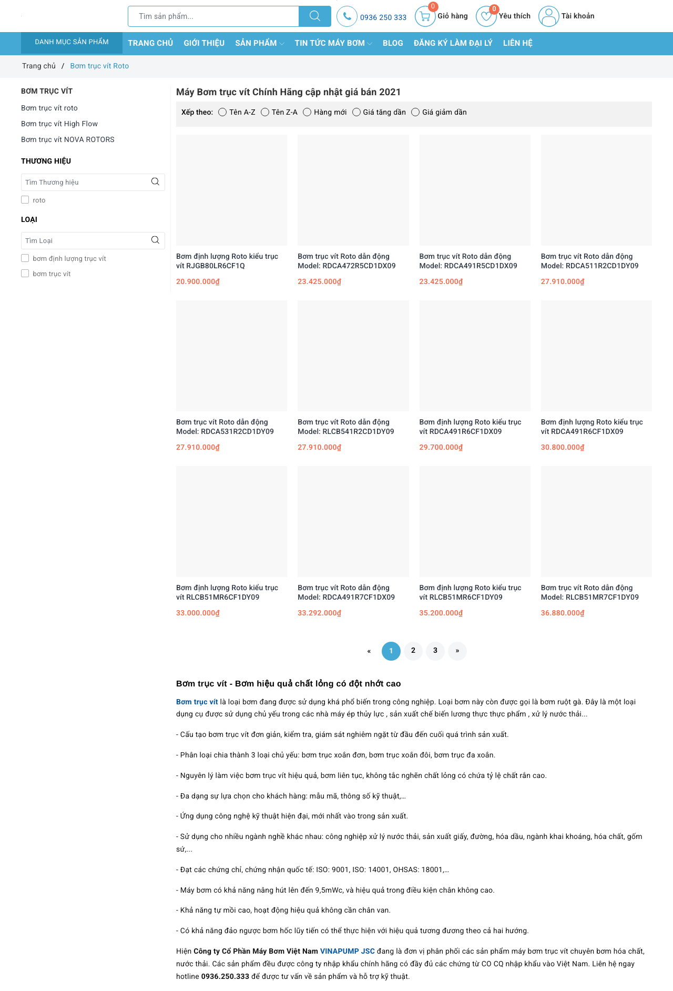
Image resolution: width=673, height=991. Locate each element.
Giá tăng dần (379, 112)
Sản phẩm (259, 43)
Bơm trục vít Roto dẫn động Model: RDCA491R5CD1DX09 (469, 261)
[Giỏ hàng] (441, 16)
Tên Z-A (279, 112)
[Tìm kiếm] (315, 16)
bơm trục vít (50, 274)
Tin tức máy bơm (334, 43)
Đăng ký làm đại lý (453, 43)
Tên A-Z (236, 112)
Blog (393, 43)
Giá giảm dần (439, 112)
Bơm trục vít (197, 702)
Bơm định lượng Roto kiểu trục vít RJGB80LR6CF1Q (227, 261)
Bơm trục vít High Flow (59, 124)
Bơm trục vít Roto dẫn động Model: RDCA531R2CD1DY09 (225, 427)
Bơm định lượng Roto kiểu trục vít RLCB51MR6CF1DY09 (227, 593)
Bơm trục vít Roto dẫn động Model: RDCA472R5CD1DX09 (347, 261)
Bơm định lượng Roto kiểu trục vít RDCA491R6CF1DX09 (471, 427)
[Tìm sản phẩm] (213, 16)
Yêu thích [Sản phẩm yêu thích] (503, 16)
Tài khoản (566, 16)
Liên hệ (518, 43)
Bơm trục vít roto (49, 108)
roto (38, 201)
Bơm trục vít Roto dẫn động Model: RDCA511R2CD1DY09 (590, 261)
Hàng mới (324, 112)
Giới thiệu (204, 43)
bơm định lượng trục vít (68, 259)
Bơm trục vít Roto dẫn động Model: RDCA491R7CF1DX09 (346, 593)
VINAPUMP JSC (347, 951)
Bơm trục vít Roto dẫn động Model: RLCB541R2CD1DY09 (346, 427)
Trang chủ (150, 43)
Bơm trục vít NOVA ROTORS (68, 140)
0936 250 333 (383, 18)
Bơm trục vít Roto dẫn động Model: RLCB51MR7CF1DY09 (590, 593)
